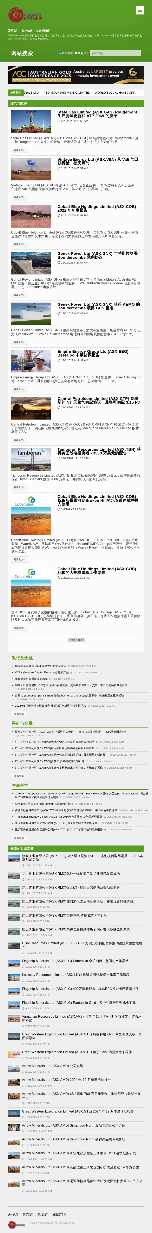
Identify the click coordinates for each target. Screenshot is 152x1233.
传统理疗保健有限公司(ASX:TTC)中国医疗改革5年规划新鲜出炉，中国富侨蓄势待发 (66, 810)
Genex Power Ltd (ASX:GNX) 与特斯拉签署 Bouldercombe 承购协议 (98, 255)
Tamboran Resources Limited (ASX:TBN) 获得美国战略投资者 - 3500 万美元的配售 (99, 451)
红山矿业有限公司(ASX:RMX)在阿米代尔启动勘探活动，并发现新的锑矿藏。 (61, 754)
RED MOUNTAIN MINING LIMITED (77, 92)
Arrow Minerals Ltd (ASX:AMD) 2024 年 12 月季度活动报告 (66, 1080)
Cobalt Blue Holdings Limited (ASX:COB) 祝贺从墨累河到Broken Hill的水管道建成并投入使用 (98, 500)
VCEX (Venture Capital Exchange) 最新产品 (42, 672)
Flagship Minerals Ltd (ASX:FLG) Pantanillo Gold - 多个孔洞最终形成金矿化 (79, 1002)
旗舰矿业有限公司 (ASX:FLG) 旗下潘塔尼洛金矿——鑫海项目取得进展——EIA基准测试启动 (71, 731)
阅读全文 (19, 150)
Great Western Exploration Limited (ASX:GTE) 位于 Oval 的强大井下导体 (77, 1052)
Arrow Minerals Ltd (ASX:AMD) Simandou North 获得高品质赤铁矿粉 (74, 1139)
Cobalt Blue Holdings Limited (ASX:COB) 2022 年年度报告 (97, 208)
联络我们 (43, 1214)
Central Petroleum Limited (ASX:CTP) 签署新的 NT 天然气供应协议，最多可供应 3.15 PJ (99, 400)
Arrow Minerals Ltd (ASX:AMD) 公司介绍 (52, 1066)
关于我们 (13, 30)
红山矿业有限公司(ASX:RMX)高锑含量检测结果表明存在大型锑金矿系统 (59, 767)
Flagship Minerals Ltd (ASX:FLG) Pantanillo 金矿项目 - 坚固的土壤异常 (75, 961)
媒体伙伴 (27, 30)
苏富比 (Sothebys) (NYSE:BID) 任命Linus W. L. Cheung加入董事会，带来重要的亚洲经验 (69, 695)
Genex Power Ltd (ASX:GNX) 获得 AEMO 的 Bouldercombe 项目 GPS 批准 (99, 306)
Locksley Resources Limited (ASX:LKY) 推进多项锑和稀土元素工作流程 (76, 975)
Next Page (77, 640)
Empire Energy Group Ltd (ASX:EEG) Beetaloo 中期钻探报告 (93, 353)
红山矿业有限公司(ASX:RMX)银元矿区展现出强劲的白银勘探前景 (55, 748)
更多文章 (19, 714)
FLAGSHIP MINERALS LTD (30, 92)
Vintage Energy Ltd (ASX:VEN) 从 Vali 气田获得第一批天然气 (98, 161)
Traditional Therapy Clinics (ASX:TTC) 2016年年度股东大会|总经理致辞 (58, 816)
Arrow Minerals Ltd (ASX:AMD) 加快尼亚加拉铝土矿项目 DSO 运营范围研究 (79, 1153)
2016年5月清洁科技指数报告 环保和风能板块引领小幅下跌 (50, 705)
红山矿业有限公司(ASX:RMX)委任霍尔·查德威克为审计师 (50, 761)
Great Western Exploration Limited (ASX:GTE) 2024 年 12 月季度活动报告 (78, 1111)
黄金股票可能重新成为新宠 (31, 678)
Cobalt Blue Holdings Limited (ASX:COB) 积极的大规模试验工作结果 (97, 571)
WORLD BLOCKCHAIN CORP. (125, 92)
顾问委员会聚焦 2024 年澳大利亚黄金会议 (40, 666)
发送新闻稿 (42, 30)
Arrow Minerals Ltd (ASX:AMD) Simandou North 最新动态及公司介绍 (74, 1125)
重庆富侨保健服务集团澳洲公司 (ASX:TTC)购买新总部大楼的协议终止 (57, 823)
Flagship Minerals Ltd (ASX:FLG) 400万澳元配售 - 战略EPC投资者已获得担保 (80, 989)
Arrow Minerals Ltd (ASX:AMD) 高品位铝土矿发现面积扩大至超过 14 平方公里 (80, 1167)
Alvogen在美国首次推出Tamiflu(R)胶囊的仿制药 (44, 803)
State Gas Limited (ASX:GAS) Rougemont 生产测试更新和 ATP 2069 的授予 (97, 114)
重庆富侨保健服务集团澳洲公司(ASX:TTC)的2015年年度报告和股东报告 (59, 829)
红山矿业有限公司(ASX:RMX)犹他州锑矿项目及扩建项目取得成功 (55, 741)
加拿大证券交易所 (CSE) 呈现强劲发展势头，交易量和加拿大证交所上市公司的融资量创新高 (71, 685)
